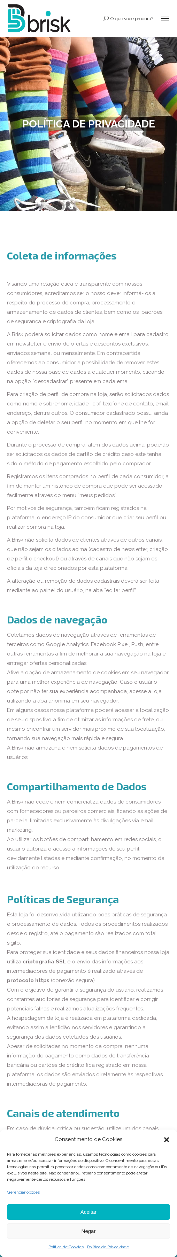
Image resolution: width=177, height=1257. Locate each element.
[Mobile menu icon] (165, 18)
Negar (89, 1231)
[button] (166, 1139)
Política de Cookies (66, 1246)
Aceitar (88, 1212)
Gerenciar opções (23, 1192)
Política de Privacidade (108, 1246)
